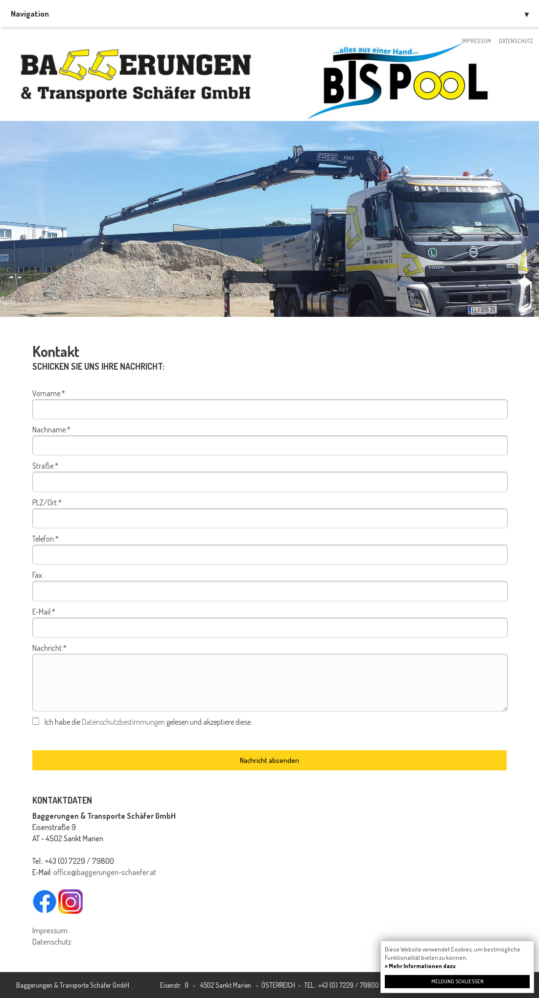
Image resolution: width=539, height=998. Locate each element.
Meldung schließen (457, 981)
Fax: (38, 575)
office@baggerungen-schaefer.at (104, 872)
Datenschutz (516, 41)
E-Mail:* (43, 612)
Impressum (476, 41)
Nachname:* (51, 429)
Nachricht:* (49, 648)
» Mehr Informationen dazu (420, 966)
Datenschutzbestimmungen (123, 722)
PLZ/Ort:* (47, 502)
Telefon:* (45, 539)
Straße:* (45, 466)
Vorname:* (48, 393)
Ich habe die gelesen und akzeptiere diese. (148, 722)
